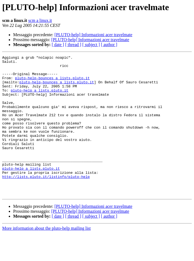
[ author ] (109, 44)
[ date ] (58, 44)
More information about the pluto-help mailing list (46, 256)
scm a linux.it (40, 20)
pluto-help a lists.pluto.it (39, 97)
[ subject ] (91, 44)
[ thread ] (73, 44)
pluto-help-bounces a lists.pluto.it (52, 82)
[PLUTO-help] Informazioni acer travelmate (93, 34)
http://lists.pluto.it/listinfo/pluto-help (46, 201)
